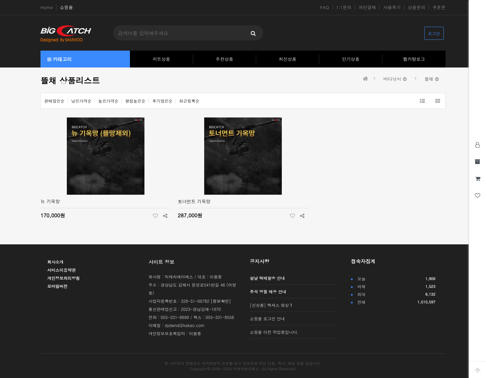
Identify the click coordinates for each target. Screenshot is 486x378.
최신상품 (287, 59)
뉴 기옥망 (50, 201)
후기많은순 (162, 100)
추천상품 (224, 59)
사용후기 (392, 7)
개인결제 (367, 7)
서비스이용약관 (61, 270)
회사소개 (55, 262)
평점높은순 (135, 100)
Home (46, 7)
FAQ (324, 7)
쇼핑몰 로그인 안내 (267, 318)
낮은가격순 (81, 100)
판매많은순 (54, 100)
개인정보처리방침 (63, 278)
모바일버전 (57, 286)
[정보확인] (221, 301)
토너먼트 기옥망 (194, 201)
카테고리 (59, 59)
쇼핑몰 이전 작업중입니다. (274, 332)
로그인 (434, 33)
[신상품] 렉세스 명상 (271, 305)
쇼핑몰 (66, 7)
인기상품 (350, 59)
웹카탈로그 (414, 59)
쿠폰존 (439, 7)
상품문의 (416, 7)
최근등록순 (189, 100)
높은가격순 (108, 100)
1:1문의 (344, 7)
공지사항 (259, 261)
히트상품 (161, 59)
